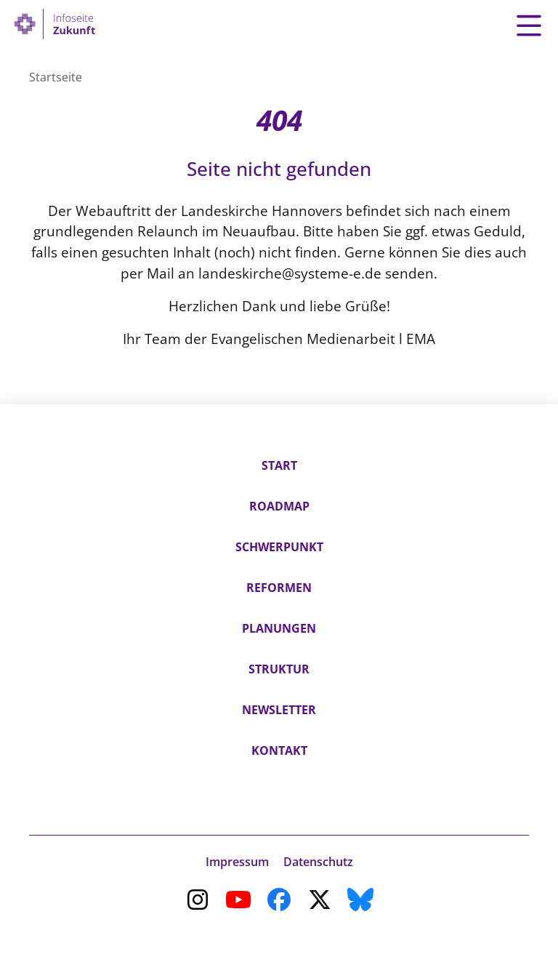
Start (279, 465)
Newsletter (279, 710)
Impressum (237, 862)
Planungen (279, 628)
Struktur (279, 669)
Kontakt (279, 750)
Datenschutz (318, 862)
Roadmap (279, 506)
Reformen (279, 588)
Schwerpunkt (279, 547)
